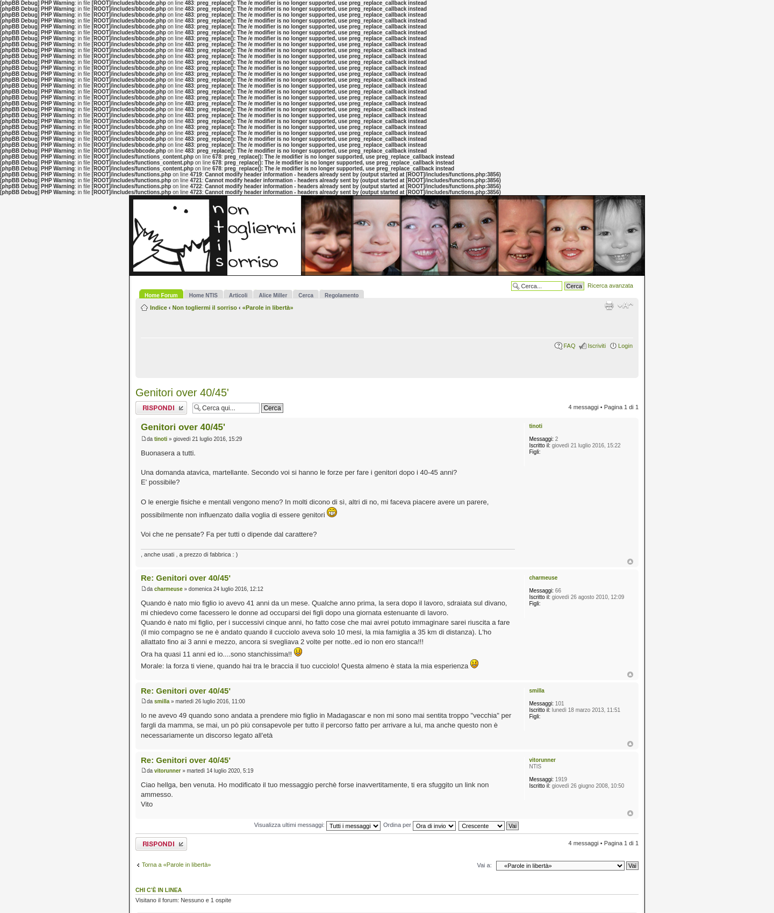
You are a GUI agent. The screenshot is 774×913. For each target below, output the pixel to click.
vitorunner (167, 771)
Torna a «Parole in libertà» (176, 864)
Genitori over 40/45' (182, 392)
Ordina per (419, 825)
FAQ (569, 346)
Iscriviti (596, 346)
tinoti (160, 439)
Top (630, 562)
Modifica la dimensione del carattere (625, 305)
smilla (161, 701)
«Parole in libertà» (267, 307)
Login (625, 346)
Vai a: (484, 865)
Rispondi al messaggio (161, 408)
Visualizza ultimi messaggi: (317, 825)
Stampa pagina (609, 305)
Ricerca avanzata (610, 285)
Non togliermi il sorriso (205, 307)
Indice (158, 307)
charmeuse (168, 589)
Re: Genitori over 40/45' (186, 577)
